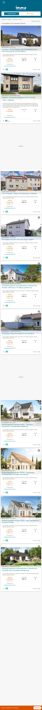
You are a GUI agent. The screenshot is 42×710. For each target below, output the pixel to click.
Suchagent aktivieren (21, 594)
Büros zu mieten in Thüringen (8, 685)
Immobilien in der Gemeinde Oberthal (11, 657)
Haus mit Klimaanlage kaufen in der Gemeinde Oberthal (15, 676)
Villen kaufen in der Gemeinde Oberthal (11, 666)
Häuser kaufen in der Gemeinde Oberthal (12, 660)
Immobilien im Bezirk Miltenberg (9, 691)
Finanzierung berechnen (9, 66)
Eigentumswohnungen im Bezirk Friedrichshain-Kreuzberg (16, 704)
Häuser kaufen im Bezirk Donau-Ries (10, 701)
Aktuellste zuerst (35, 21)
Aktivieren (37, 707)
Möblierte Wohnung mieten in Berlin (10, 688)
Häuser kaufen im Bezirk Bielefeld (10, 698)
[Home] (21, 8)
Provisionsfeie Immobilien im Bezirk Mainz (12, 694)
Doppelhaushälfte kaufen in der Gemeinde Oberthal (14, 673)
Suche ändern (11, 13)
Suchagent (30, 13)
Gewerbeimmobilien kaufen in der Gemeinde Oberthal (15, 663)
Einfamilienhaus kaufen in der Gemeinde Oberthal (14, 670)
